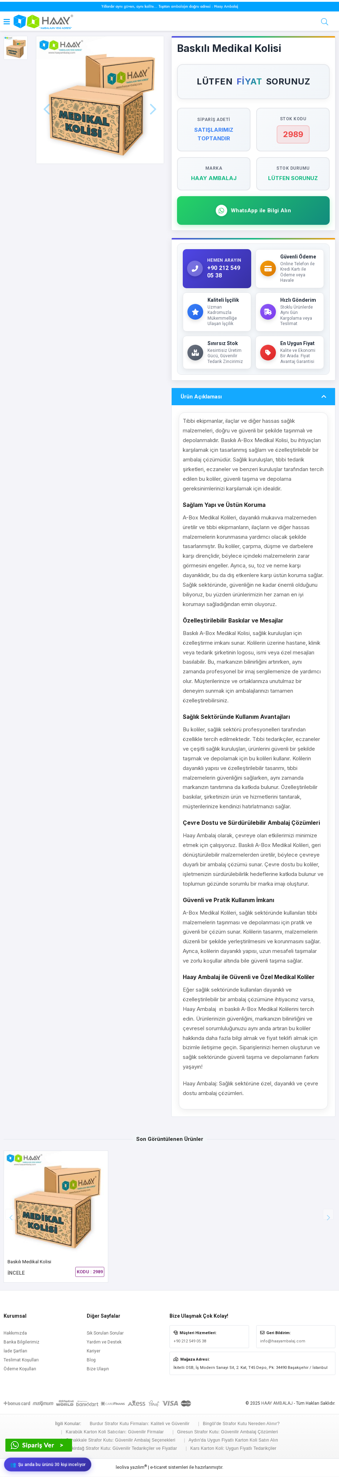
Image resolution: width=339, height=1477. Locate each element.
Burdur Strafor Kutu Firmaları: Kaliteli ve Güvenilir (139, 1424)
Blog (91, 1360)
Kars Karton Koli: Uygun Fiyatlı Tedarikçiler (233, 1449)
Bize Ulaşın (98, 1369)
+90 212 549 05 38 (189, 1341)
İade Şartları (15, 1351)
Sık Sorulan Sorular (105, 1333)
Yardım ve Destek (104, 1342)
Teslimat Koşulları (21, 1360)
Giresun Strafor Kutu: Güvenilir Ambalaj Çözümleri (227, 1432)
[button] (328, 1214)
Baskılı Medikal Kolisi (29, 1262)
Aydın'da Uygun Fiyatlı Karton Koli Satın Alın (233, 1440)
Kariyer (93, 1351)
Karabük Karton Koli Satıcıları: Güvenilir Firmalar (115, 1432)
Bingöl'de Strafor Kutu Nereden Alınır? (241, 1424)
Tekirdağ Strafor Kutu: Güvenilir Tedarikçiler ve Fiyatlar (122, 1449)
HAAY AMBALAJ (277, 1403)
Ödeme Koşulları (20, 1369)
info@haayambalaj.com (282, 1341)
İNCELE (16, 1273)
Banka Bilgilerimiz (21, 1342)
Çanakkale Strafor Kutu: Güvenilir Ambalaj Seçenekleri (120, 1440)
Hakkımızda (15, 1333)
